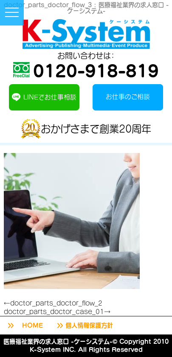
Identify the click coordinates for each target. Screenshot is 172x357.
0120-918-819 (86, 70)
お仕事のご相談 (128, 96)
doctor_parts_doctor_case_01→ (57, 311)
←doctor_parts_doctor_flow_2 (53, 303)
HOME (24, 326)
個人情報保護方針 (84, 326)
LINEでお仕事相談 (44, 97)
